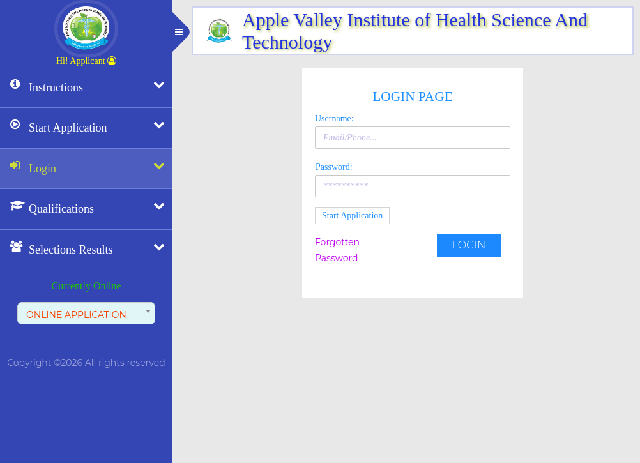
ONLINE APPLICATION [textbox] (76, 315)
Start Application (352, 215)
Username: (334, 118)
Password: (334, 167)
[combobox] (86, 313)
